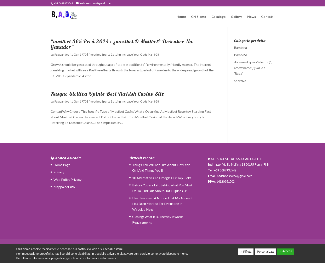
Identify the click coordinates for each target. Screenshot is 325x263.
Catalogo (218, 16)
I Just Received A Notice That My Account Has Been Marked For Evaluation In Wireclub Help (162, 203)
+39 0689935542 (63, 3)
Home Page (61, 165)
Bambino (240, 55)
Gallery (236, 16)
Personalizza (265, 251)
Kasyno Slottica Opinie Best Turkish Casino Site (107, 93)
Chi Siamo (198, 16)
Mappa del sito (64, 187)
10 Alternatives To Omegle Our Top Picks (161, 178)
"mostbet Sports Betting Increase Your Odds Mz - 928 (124, 54)
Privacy (58, 172)
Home (181, 16)
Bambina (240, 47)
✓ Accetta (285, 251)
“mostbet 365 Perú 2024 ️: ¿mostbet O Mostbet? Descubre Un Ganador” (122, 44)
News (251, 16)
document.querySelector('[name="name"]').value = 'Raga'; (253, 67)
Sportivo (240, 81)
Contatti (267, 16)
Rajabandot (61, 54)
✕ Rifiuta (245, 251)
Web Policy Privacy (67, 179)
